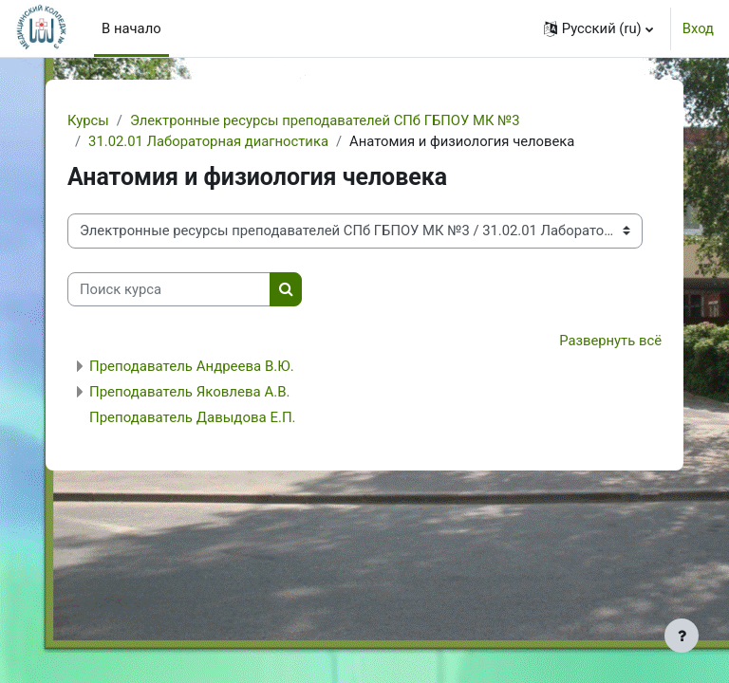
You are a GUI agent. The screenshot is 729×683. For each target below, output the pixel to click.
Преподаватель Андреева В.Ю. (191, 366)
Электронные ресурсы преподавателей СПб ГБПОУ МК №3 (325, 120)
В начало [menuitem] (131, 28)
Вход (698, 28)
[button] (598, 28)
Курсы (88, 120)
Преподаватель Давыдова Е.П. (192, 417)
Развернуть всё (610, 340)
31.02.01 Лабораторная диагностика (208, 141)
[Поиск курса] (169, 289)
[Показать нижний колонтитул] (681, 635)
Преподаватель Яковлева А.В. (189, 391)
